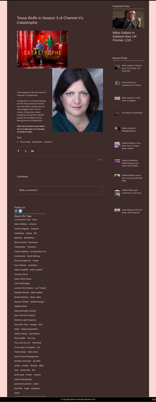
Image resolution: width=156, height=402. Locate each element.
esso (16, 370)
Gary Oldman (20, 265)
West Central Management (26, 356)
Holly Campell (36, 270)
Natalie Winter (20, 306)
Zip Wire (36, 361)
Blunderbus (29, 238)
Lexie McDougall (21, 283)
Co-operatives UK (38, 251)
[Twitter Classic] (20, 211)
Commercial (19, 256)
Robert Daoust (20, 334)
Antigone (35, 229)
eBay (41, 365)
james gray (19, 375)
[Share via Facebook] (18, 151)
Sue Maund (34, 334)
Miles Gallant (36, 292)
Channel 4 (48, 142)
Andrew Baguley (21, 229)
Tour (38, 347)
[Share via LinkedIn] (32, 151)
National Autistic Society (25, 311)
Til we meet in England (24, 347)
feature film (25, 370)
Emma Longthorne (22, 260)
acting (17, 365)
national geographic (23, 379)
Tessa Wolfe (25, 142)
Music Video (35, 297)
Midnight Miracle (21, 292)
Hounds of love (21, 274)
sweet (17, 393)
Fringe (36, 260)
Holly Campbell (21, 270)
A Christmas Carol (22, 219)
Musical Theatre (21, 302)
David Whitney (33, 256)
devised (33, 365)
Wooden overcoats (22, 361)
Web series (33, 352)
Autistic (29, 233)
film (33, 370)
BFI (35, 233)
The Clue (31, 338)
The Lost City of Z (22, 343)
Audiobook (19, 233)
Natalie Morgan (37, 302)
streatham (35, 388)
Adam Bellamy (20, 224)
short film (18, 388)
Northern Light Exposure (25, 320)
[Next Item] (140, 19)
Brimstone (33, 242)
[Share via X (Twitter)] (25, 151)
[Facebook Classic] (16, 211)
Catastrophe (37, 142)
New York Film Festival (24, 315)
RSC (41, 324)
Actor (34, 219)
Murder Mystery (21, 297)
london (29, 375)
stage (26, 388)
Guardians (33, 265)
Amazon (33, 224)
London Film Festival (23, 288)
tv (17, 142)
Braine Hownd (20, 242)
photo (35, 384)
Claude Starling (21, 251)
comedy (25, 365)
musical (37, 375)
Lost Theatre (40, 288)
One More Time (21, 324)
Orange (33, 324)
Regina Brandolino (29, 329)
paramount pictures (23, 384)
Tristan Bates (20, 352)
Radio (17, 329)
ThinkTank (36, 343)
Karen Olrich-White (22, 279)
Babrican (18, 238)
